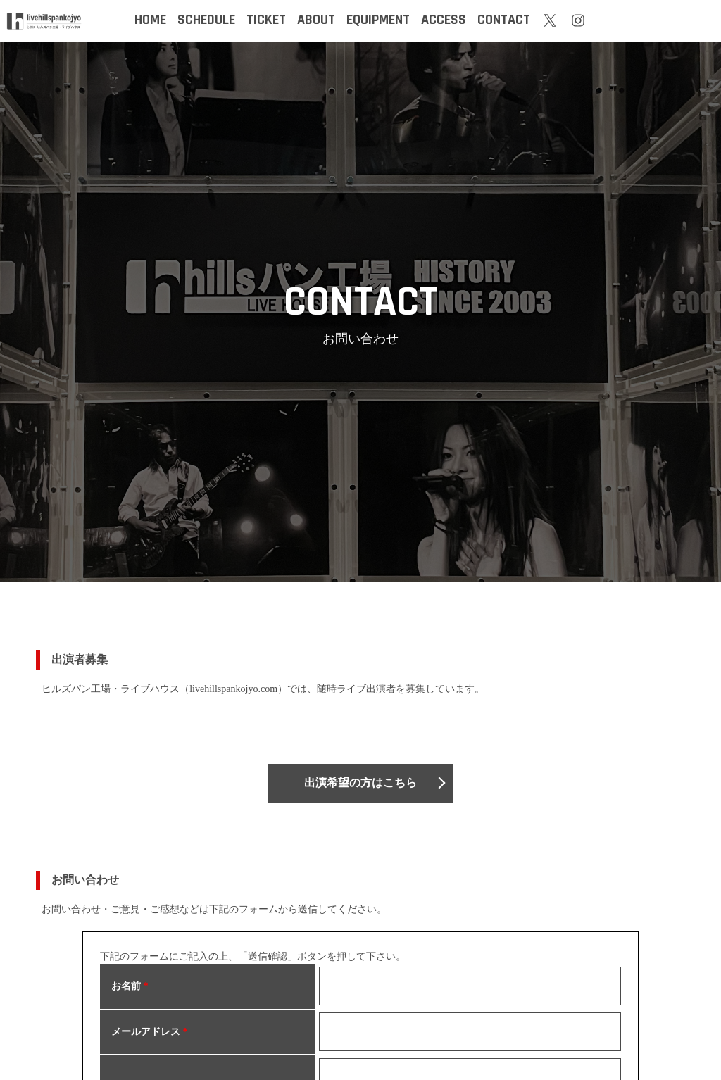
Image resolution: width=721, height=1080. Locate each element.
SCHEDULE (206, 20)
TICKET (266, 20)
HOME (150, 20)
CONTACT (503, 20)
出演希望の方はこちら (360, 783)
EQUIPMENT (378, 20)
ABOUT (316, 20)
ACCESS (443, 20)
